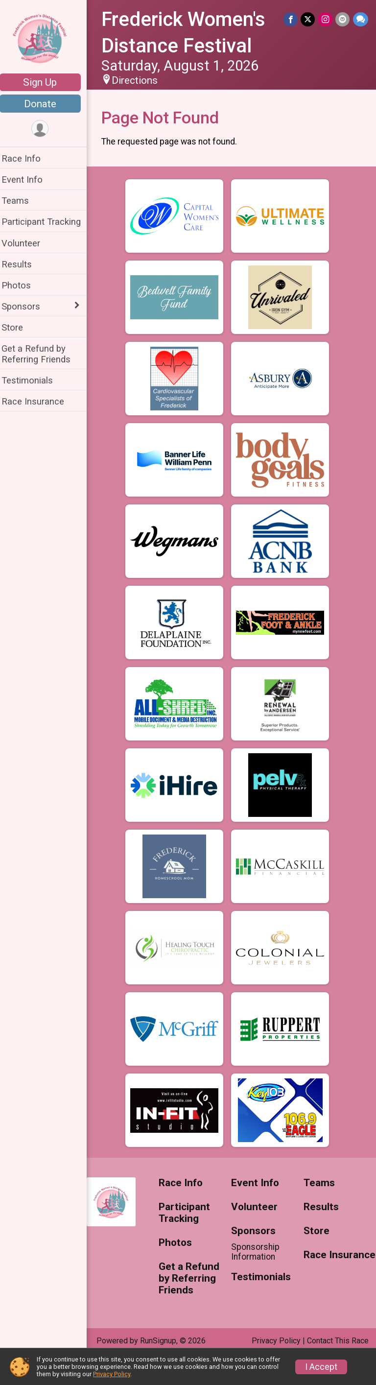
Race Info (27, 158)
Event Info (28, 179)
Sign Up (47, 82)
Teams (21, 200)
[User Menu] (47, 129)
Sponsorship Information (259, 1278)
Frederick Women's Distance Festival (187, 46)
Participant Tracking (47, 221)
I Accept (321, 1367)
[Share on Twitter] (309, 19)
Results (23, 264)
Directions (141, 107)
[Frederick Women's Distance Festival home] (46, 38)
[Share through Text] (360, 19)
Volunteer (27, 243)
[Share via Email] (343, 19)
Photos (22, 285)
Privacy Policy (111, 1374)
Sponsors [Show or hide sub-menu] (27, 306)
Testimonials (33, 380)
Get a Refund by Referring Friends (42, 353)
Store (18, 327)
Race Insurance (39, 401)
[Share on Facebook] (291, 19)
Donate (46, 104)
